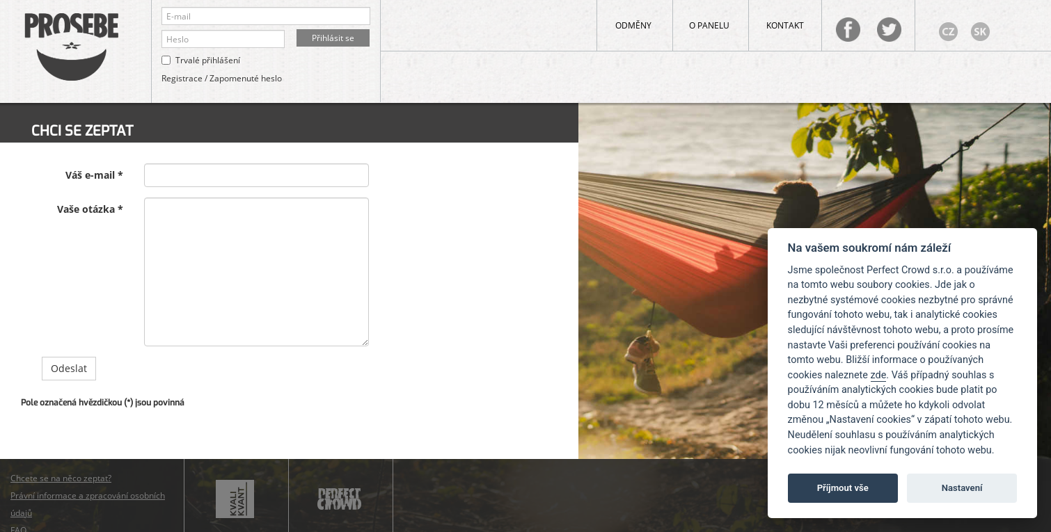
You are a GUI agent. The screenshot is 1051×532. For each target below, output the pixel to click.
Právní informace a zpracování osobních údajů (87, 504)
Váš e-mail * (94, 175)
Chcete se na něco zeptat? (60, 478)
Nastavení (962, 488)
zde (879, 375)
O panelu (709, 25)
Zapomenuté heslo (246, 78)
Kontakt (785, 25)
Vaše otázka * (90, 209)
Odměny (633, 25)
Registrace (182, 78)
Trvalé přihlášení (207, 60)
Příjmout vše (843, 488)
